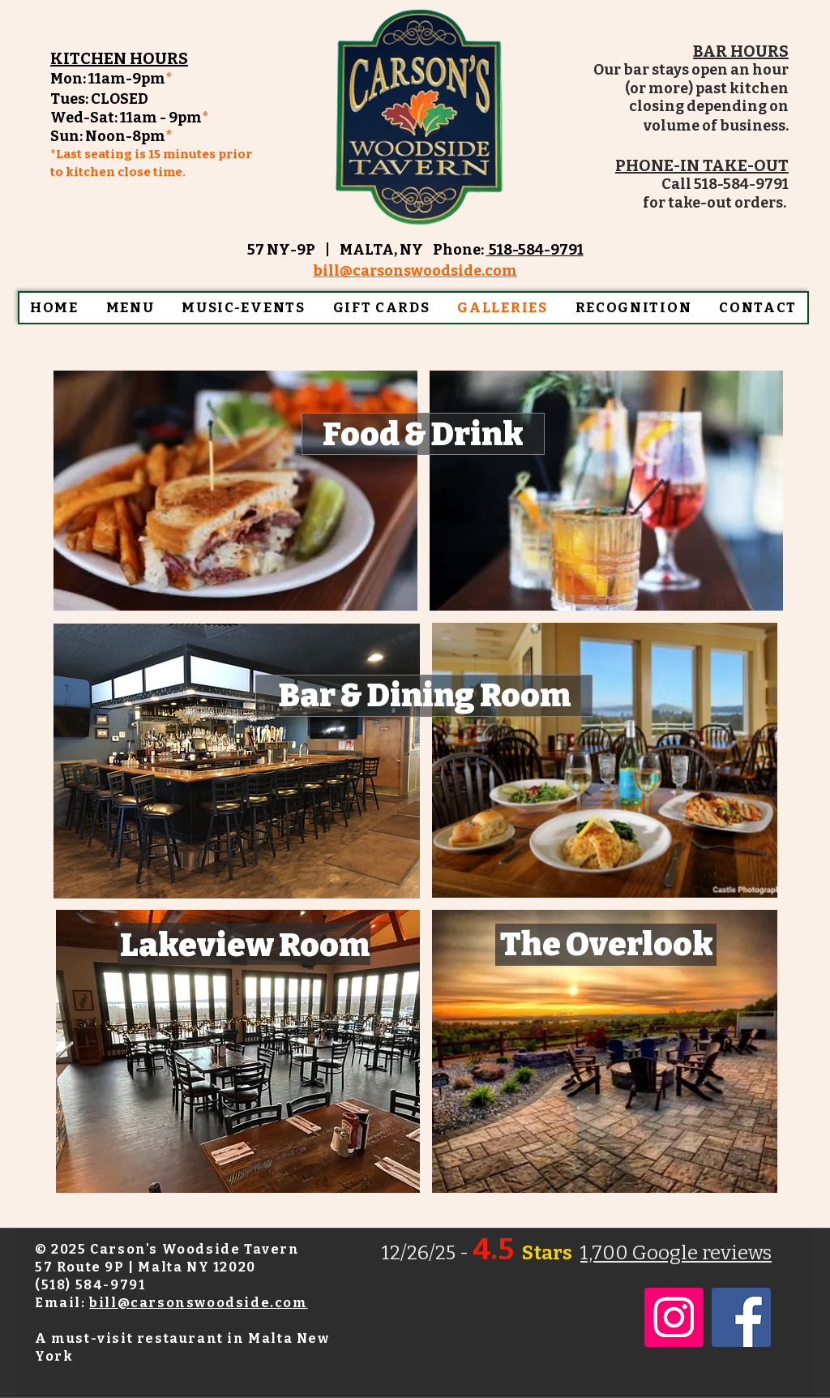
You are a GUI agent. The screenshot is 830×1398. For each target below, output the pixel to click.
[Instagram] (674, 1317)
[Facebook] (741, 1317)
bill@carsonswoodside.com (198, 1302)
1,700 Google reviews (676, 1252)
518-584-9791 (535, 250)
